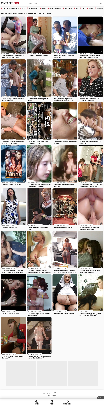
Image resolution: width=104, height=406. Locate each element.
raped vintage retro (56, 8)
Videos (52, 404)
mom (83, 8)
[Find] (101, 3)
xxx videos (68, 8)
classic (44, 8)
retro (23, 8)
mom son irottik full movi (11, 8)
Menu (99, 397)
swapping (100, 8)
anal (77, 8)
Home (36, 404)
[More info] (24, 52)
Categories (67, 404)
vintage (90, 8)
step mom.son (33, 8)
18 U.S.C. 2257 (52, 396)
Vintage (10, 3)
